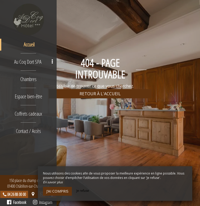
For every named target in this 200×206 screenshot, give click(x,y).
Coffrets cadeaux (28, 113)
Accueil (29, 44)
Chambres (28, 79)
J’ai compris (57, 191)
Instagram (42, 202)
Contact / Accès (28, 131)
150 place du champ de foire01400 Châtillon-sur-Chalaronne (28, 183)
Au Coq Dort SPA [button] (33, 61)
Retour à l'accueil (100, 94)
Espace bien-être (28, 96)
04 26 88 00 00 (16, 194)
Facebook (16, 202)
